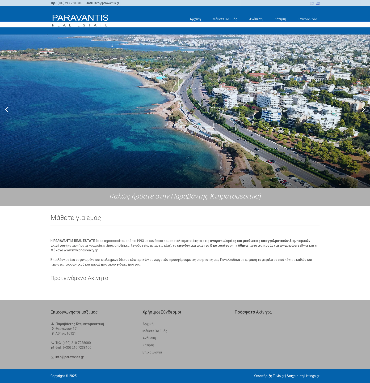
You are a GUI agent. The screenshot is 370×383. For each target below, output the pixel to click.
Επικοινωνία (307, 19)
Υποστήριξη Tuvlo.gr (269, 376)
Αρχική (195, 19)
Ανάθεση (256, 19)
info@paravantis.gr (69, 357)
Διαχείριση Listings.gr (303, 376)
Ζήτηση (280, 19)
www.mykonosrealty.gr (81, 250)
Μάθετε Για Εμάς (225, 19)
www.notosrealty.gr (294, 245)
